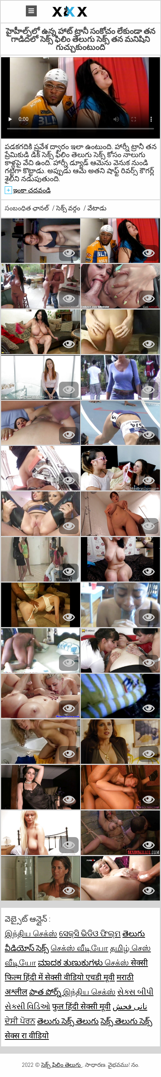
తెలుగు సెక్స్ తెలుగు (68, 1021)
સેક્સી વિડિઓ (27, 1006)
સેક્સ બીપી (135, 992)
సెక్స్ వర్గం (69, 208)
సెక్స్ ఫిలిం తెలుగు (61, 1065)
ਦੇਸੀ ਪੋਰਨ (20, 1021)
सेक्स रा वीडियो (27, 1035)
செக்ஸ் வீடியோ (79, 948)
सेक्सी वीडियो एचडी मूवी (80, 977)
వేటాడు (96, 208)
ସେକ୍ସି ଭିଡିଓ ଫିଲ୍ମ (90, 933)
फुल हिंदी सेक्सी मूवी (81, 1006)
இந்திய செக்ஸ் (31, 933)
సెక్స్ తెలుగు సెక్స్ (126, 1021)
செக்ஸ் (118, 962)
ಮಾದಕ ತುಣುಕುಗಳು (71, 962)
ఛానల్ (41, 208)
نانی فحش (130, 1006)
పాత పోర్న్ (46, 992)
